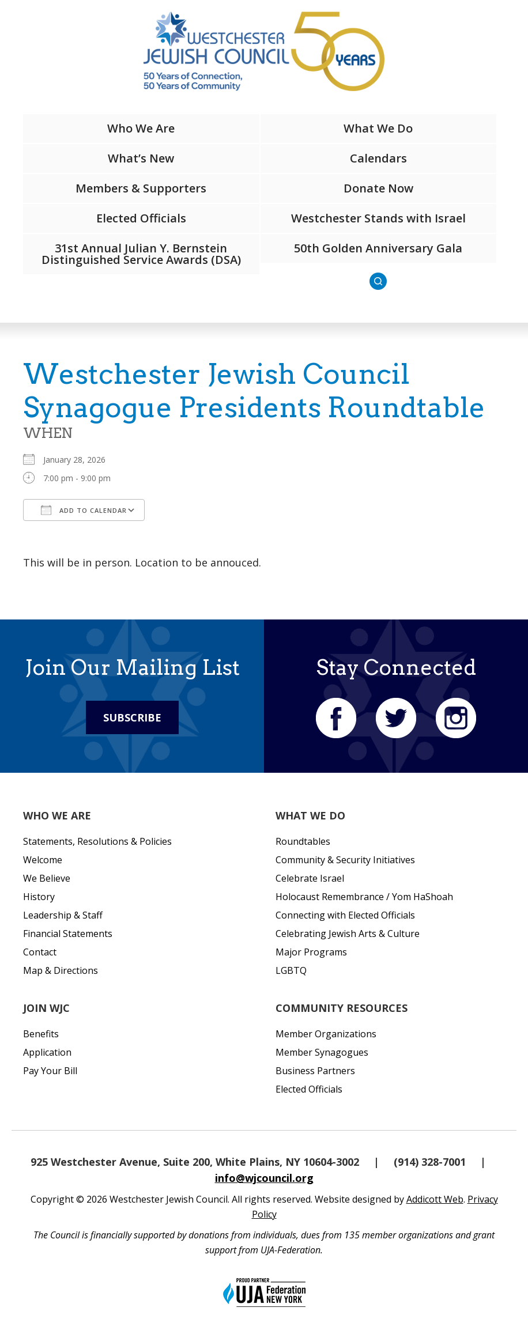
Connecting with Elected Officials (345, 915)
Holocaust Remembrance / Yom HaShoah (364, 896)
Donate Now (378, 188)
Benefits (41, 1033)
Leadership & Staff (63, 915)
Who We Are (141, 128)
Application (47, 1052)
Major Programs (311, 952)
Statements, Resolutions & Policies (97, 841)
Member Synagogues (322, 1052)
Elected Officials (141, 218)
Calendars (378, 158)
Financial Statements (67, 933)
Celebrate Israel (310, 878)
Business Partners (315, 1070)
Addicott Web (434, 1199)
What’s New (141, 158)
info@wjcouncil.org (264, 1178)
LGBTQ (291, 970)
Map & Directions (60, 970)
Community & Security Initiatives (345, 859)
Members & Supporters (141, 188)
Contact (39, 952)
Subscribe (132, 717)
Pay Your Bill (50, 1070)
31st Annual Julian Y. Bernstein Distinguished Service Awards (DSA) (141, 253)
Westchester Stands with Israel (378, 218)
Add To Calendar (84, 510)
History (39, 896)
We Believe (46, 878)
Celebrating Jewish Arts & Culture (348, 933)
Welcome (42, 859)
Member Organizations (326, 1033)
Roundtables (303, 841)
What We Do (378, 128)
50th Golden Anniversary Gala (378, 248)
